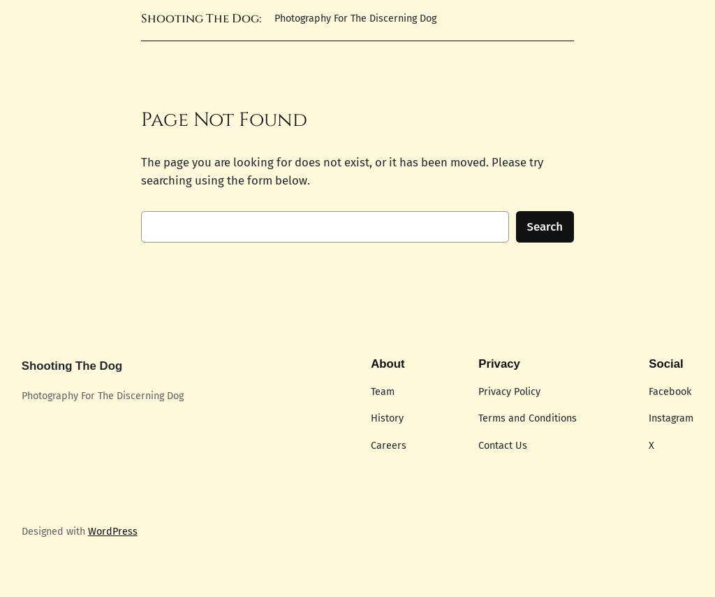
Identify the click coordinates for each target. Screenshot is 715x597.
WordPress (113, 532)
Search (545, 226)
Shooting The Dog (72, 366)
